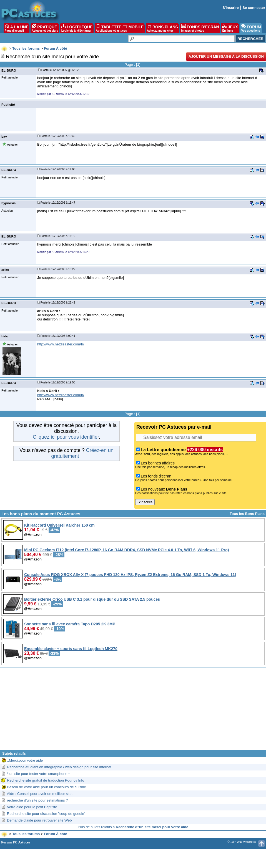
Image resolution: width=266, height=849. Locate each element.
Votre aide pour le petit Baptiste (32, 807)
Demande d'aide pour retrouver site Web (39, 820)
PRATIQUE (45, 28)
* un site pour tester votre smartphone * (38, 774)
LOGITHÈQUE (76, 28)
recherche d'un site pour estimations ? (37, 800)
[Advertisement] (133, 711)
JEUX (230, 28)
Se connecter (253, 8)
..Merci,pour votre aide (25, 760)
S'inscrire (230, 8)
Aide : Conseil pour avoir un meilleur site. (39, 794)
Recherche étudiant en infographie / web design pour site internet (59, 767)
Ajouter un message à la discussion (226, 56)
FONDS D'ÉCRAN (200, 28)
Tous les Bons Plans (247, 514)
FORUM (251, 28)
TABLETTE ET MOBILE (120, 28)
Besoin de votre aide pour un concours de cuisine (46, 787)
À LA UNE (16, 28)
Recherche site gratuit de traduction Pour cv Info (45, 780)
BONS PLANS (162, 28)
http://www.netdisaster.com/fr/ (60, 344)
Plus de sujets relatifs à (133, 827)
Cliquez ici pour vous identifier (66, 437)
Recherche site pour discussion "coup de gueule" (46, 814)
